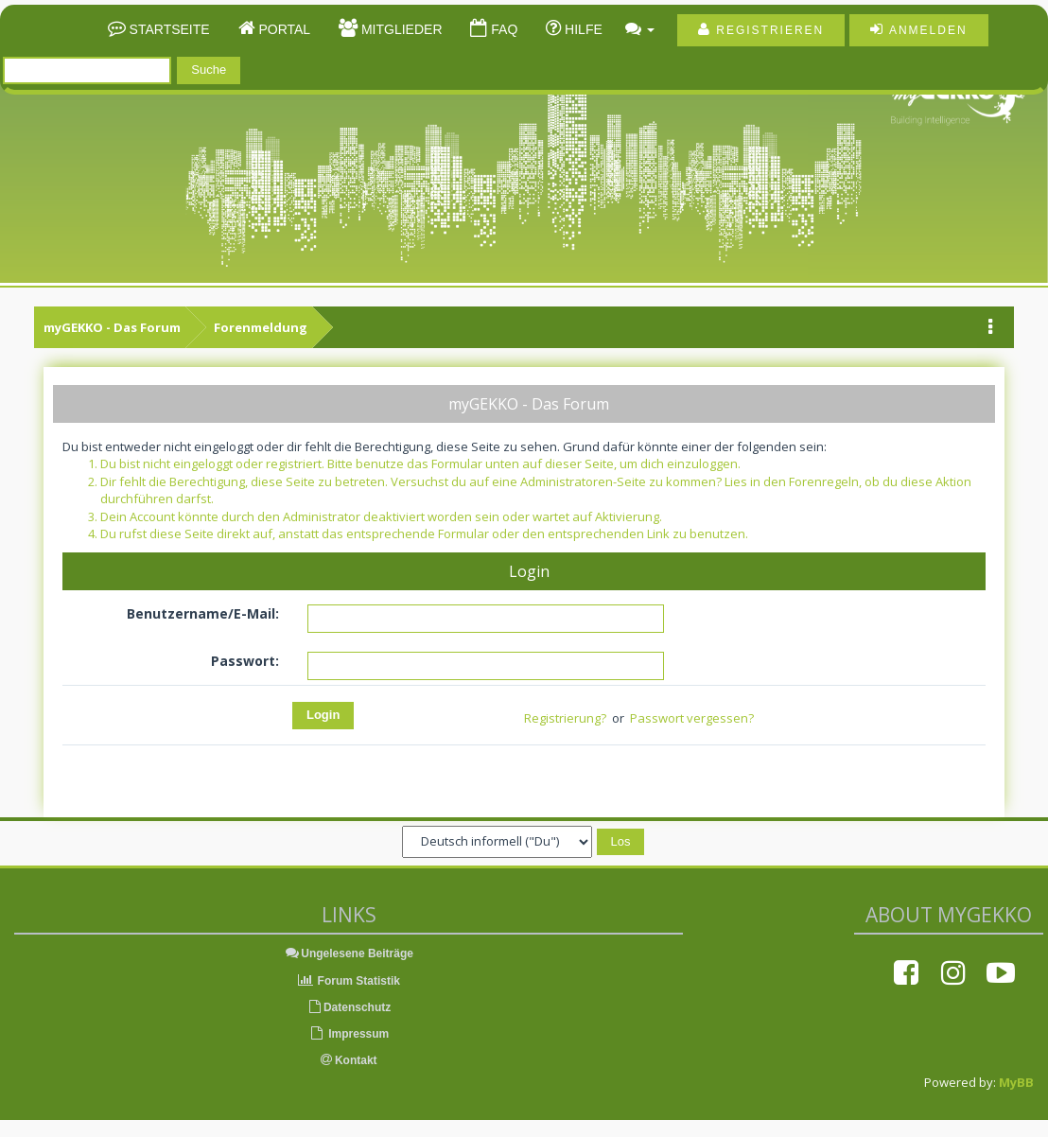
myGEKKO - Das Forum (112, 327)
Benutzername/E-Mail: (203, 613)
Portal (283, 29)
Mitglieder (400, 29)
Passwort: (245, 661)
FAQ (502, 29)
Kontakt (349, 1060)
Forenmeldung (260, 327)
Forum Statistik (348, 981)
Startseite (168, 29)
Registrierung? (565, 717)
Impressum (348, 1034)
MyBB (1016, 1082)
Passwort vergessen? (692, 717)
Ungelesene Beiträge (348, 953)
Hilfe (582, 29)
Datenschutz (348, 1007)
